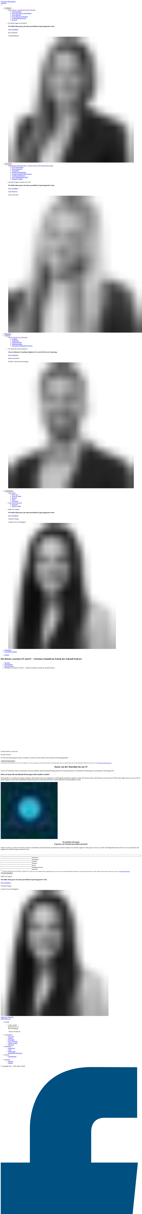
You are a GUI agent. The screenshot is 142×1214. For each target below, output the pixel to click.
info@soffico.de (5, 1019)
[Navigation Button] (1, 5)
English (6, 655)
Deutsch (10, 1061)
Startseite (3, 3)
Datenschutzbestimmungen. (105, 763)
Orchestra (8, 8)
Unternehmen (9, 491)
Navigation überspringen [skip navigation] (8, 1)
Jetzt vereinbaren (13, 29)
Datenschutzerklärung (124, 871)
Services (7, 335)
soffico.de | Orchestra (7, 1017)
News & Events (9, 666)
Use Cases (8, 164)
